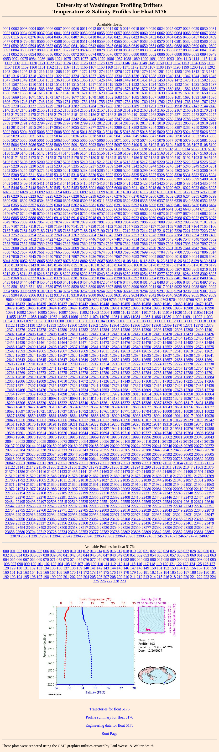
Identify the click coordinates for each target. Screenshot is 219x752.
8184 (32, 269)
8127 (186, 261)
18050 (188, 394)
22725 (136, 506)
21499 (188, 472)
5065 (75, 140)
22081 (157, 489)
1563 (23, 89)
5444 (212, 183)
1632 (152, 93)
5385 (101, 179)
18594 (115, 407)
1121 (41, 63)
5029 (15, 136)
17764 (10, 394)
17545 (94, 390)
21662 (94, 476)
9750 (87, 300)
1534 (187, 84)
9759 (138, 300)
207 (106, 577)
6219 (6, 196)
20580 (146, 454)
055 (159, 555)
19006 (167, 416)
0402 (41, 37)
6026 (6, 192)
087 (159, 559)
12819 (31, 377)
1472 (178, 80)
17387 (136, 386)
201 (66, 577)
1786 (109, 106)
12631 (104, 355)
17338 (83, 386)
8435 (6, 282)
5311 (32, 175)
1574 (118, 89)
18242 (177, 398)
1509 (23, 84)
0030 (204, 29)
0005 (41, 29)
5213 (109, 162)
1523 (144, 84)
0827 (92, 50)
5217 (144, 162)
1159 (24, 67)
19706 (115, 433)
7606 (58, 248)
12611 (104, 351)
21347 (188, 467)
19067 (73, 420)
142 (99, 568)
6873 (161, 213)
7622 (161, 248)
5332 (195, 175)
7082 (109, 222)
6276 (118, 196)
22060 (115, 489)
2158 (109, 110)
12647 (62, 360)
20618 (10, 459)
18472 (31, 407)
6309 (84, 201)
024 (166, 551)
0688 (178, 46)
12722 (136, 364)
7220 (178, 231)
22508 (52, 502)
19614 (41, 433)
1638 (195, 93)
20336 (73, 450)
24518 (162, 536)
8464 (75, 282)
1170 (117, 67)
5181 (101, 158)
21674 (125, 476)
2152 (58, 110)
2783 (169, 119)
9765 (181, 300)
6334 (135, 201)
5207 (58, 162)
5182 (109, 158)
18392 (167, 403)
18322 (62, 403)
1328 (101, 76)
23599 (188, 527)
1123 (58, 63)
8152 (84, 265)
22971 (115, 515)
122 (179, 564)
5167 (195, 153)
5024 (187, 132)
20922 (62, 463)
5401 (212, 179)
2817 (144, 123)
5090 (66, 145)
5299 (144, 170)
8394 (152, 278)
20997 (157, 463)
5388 (118, 179)
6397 (161, 205)
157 (200, 568)
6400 (169, 205)
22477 (209, 497)
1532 (178, 84)
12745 (83, 368)
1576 (135, 89)
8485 (169, 282)
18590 (104, 407)
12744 (73, 368)
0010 (75, 29)
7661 (41, 252)
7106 (6, 226)
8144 (41, 265)
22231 (146, 493)
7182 (32, 231)
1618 (66, 93)
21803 (31, 480)
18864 (73, 416)
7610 (84, 248)
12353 (51, 325)
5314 (41, 175)
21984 (41, 489)
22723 (115, 506)
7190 (101, 231)
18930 (125, 416)
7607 (66, 248)
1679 (92, 97)
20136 (209, 441)
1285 (178, 72)
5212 (101, 162)
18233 (167, 398)
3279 (109, 127)
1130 (117, 63)
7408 (23, 239)
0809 (41, 50)
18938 (136, 416)
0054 (92, 33)
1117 (8, 63)
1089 (136, 59)
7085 (135, 222)
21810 (52, 480)
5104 (169, 145)
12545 (125, 347)
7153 (118, 226)
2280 (41, 119)
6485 (6, 209)
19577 (198, 429)
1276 (118, 72)
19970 (104, 437)
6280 (152, 196)
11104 (100, 321)
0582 (187, 41)
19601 (20, 433)
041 (66, 555)
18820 (188, 411)
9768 (199, 300)
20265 (188, 446)
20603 (198, 454)
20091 (94, 441)
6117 (152, 192)
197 (39, 577)
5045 (135, 136)
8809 (66, 287)
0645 (109, 46)
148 (139, 568)
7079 (84, 222)
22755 (20, 510)
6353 (212, 201)
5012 (92, 132)
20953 (94, 463)
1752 (75, 102)
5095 (109, 145)
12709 (73, 364)
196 (33, 577)
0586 (204, 41)
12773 (41, 373)
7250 (212, 231)
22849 (177, 510)
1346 (212, 76)
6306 (58, 201)
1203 (6, 72)
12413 (104, 334)
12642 (10, 360)
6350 (195, 201)
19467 (146, 429)
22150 (10, 493)
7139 (58, 226)
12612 (115, 351)
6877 (178, 213)
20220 (125, 446)
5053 (204, 136)
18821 (198, 411)
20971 (125, 463)
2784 (178, 119)
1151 (168, 63)
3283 (144, 127)
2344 (92, 119)
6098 (92, 192)
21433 (62, 472)
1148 (143, 63)
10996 (52, 312)
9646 (169, 295)
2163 (144, 110)
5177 (66, 158)
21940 (177, 484)
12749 (115, 368)
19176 (31, 424)
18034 (177, 394)
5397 (178, 179)
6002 (101, 188)
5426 (169, 183)
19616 (52, 433)
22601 (177, 502)
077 (93, 559)
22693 (62, 506)
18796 (157, 411)
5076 (161, 140)
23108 (125, 519)
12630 (94, 355)
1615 (41, 93)
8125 (169, 261)
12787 (177, 373)
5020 (161, 132)
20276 (10, 450)
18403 (177, 403)
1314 (212, 72)
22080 (146, 489)
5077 (169, 140)
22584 (167, 502)
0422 (126, 37)
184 (166, 572)
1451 (144, 80)
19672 (94, 433)
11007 (105, 312)
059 (186, 555)
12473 (104, 343)
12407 (41, 334)
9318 (75, 295)
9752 (95, 300)
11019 (167, 312)
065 (13, 559)
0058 (126, 33)
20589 (157, 454)
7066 (32, 222)
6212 (204, 192)
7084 (126, 222)
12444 (73, 338)
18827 (10, 416)
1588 (23, 93)
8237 (92, 274)
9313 (58, 295)
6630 (84, 209)
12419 (157, 334)
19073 (94, 420)
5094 (101, 145)
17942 (94, 394)
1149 (151, 63)
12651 (104, 360)
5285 (101, 170)
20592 (167, 454)
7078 (75, 222)
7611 (92, 248)
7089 (161, 222)
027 (186, 551)
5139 (15, 153)
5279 (49, 170)
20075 (62, 441)
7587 (152, 244)
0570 (161, 41)
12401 (209, 330)
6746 (6, 213)
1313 (204, 72)
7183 (41, 231)
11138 (30, 325)
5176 (58, 158)
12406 (31, 334)
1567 (58, 89)
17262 (198, 381)
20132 (177, 441)
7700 (152, 252)
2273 (195, 115)
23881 (25, 536)
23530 (104, 527)
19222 (94, 424)
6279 (144, 196)
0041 (58, 33)
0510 (75, 41)
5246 (169, 166)
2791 (23, 123)
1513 (58, 84)
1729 (15, 102)
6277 (126, 196)
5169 (212, 153)
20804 (188, 459)
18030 (167, 394)
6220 (15, 196)
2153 (66, 110)
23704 (31, 532)
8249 (118, 274)
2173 (15, 115)
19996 (146, 437)
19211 (72, 424)
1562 (15, 89)
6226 (58, 196)
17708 (188, 390)
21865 (209, 480)
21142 (30, 467)
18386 (146, 403)
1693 (195, 97)
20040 (198, 437)
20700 (146, 459)
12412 (94, 334)
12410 (73, 334)
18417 (188, 403)
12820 (41, 377)
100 (33, 564)
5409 (23, 183)
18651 (177, 407)
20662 (115, 459)
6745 (212, 209)
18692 (10, 411)
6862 (144, 213)
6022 (187, 188)
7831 (6, 256)
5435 (204, 183)
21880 (52, 484)
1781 (66, 106)
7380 (161, 235)
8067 (58, 261)
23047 (209, 515)
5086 (32, 145)
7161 (186, 226)
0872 (75, 54)
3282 (135, 127)
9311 (40, 295)
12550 (146, 347)
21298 (146, 467)
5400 (204, 179)
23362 (73, 523)
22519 (73, 502)
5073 (135, 140)
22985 (157, 515)
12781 (115, 373)
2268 (152, 115)
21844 (157, 480)
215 (159, 577)
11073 (83, 317)
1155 (202, 63)
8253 (135, 274)
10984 (146, 308)
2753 (135, 119)
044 (86, 555)
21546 (52, 476)
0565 (118, 41)
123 (185, 564)
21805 (41, 480)
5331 (187, 175)
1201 (202, 67)
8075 (67, 261)
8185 (41, 269)
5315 (49, 175)
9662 (18, 300)
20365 (125, 450)
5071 (118, 140)
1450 (135, 80)
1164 (67, 67)
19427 (104, 429)
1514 (66, 84)
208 (113, 577)
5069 (109, 140)
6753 (66, 213)
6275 (109, 196)
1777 (32, 106)
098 (20, 564)
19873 (31, 437)
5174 (41, 158)
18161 (125, 398)
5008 (58, 132)
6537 (41, 209)
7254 (32, 235)
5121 (83, 149)
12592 (10, 351)
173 (93, 572)
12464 (62, 343)
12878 (146, 377)
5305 (195, 170)
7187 (75, 231)
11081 (114, 317)
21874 (20, 484)
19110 (157, 420)
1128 (100, 63)
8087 (101, 261)
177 (119, 572)
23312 (20, 523)
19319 (167, 424)
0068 (212, 33)
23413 (115, 523)
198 (46, 577)
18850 (31, 416)
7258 (49, 235)
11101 (69, 321)
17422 (167, 386)
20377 (136, 450)
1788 (126, 106)
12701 (31, 364)
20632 (73, 459)
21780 (10, 480)
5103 (161, 145)
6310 (92, 201)
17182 (167, 381)
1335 (126, 76)
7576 (109, 244)
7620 (152, 248)
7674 (101, 252)
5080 (195, 140)
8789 (49, 287)
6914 (58, 218)
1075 (67, 59)
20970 (115, 463)
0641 (75, 46)
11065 (63, 317)
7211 (118, 231)
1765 (187, 102)
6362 (75, 205)
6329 (126, 201)
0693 (6, 50)
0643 (92, 46)
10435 (41, 304)
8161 (92, 265)
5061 (41, 140)
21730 (177, 476)
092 (193, 559)
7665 (58, 252)
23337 (41, 523)
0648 (126, 46)
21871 (10, 484)
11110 (151, 321)
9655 (195, 295)
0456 (187, 37)
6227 (66, 196)
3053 (58, 127)
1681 (101, 97)
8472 (101, 282)
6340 (187, 201)
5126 (126, 149)
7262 (75, 235)
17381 (125, 386)
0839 (187, 50)
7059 (23, 222)
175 (106, 572)
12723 (146, 364)
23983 (130, 536)
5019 (152, 132)
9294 (178, 291)
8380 (66, 278)
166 (46, 572)
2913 (15, 127)
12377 (31, 330)
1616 (49, 93)
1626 (126, 93)
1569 (75, 89)
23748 (73, 532)
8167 (144, 265)
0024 (161, 29)
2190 (126, 115)
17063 (73, 381)
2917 (49, 127)
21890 (83, 484)
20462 (167, 450)
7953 (101, 256)
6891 (49, 218)
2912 (6, 127)
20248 (177, 446)
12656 (157, 360)
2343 (84, 119)
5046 (144, 136)
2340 (58, 119)
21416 (41, 472)
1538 (6, 89)
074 (73, 559)
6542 (49, 209)
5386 (109, 179)
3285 (161, 127)
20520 (209, 450)
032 (6, 555)
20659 (104, 459)
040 (59, 555)
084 (139, 559)
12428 (10, 338)
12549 (136, 347)
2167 (178, 110)
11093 (208, 317)
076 (86, 559)
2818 (152, 123)
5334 (212, 175)
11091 (187, 317)
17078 (94, 381)
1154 (193, 63)
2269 (161, 115)
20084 (83, 441)
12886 (20, 381)
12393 (157, 330)
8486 (178, 282)
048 (113, 555)
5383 (84, 179)
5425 (161, 183)
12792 (10, 377)
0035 (32, 33)
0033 (15, 33)
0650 (144, 46)
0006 (49, 29)
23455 (177, 523)
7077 (66, 222)
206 (99, 577)
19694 (104, 433)
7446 (92, 239)
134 (46, 568)
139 (79, 568)
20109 (136, 441)
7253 (23, 235)
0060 (144, 33)
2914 (23, 127)
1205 (23, 72)
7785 (187, 252)
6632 (101, 209)
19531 (177, 429)
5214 (118, 162)
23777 (94, 532)
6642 (178, 209)
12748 (104, 368)
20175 (83, 446)
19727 (146, 433)
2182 (84, 115)
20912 (41, 463)
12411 (83, 334)
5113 (23, 149)
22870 (198, 510)
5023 (178, 132)
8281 (178, 274)
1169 (109, 67)
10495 (62, 308)
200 (59, 577)
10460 (157, 304)
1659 (204, 93)
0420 (109, 37)
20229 (146, 446)
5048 (161, 136)
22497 (41, 502)
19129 (188, 420)
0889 (187, 54)
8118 (143, 261)
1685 (135, 97)
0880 (135, 54)
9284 (144, 291)
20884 (31, 463)
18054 (198, 394)
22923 (41, 515)
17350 (104, 386)
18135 (114, 398)
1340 (169, 76)
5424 (152, 183)
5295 (126, 170)
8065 (41, 261)
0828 (101, 50)
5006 (41, 132)
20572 (115, 454)
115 (133, 564)
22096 (188, 489)
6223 (32, 196)
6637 (135, 209)
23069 (62, 519)
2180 (66, 115)
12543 (115, 347)
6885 (15, 218)
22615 (188, 502)
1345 (204, 76)
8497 (204, 282)
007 (53, 551)
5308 (6, 175)
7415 (41, 239)
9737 (61, 300)
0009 (66, 29)
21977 (31, 489)
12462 (52, 343)
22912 (20, 515)
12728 (188, 364)
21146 (41, 467)
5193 (195, 158)
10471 (209, 304)
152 (166, 568)
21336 (177, 467)
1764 (178, 102)
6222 (23, 196)
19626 (62, 433)
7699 (144, 252)
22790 (94, 510)
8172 (161, 265)
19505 (157, 429)
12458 (10, 343)
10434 (31, 304)
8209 (195, 269)
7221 (187, 231)
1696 (6, 102)
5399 (195, 179)
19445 (136, 429)
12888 (31, 381)
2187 (101, 115)
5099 (126, 145)
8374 (41, 278)
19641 (73, 433)
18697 (20, 411)
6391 (118, 205)
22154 (20, 493)
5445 (6, 188)
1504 (6, 84)
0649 (135, 46)
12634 (136, 355)
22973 (136, 515)
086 (153, 559)
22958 (94, 515)
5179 (84, 158)
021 (146, 551)
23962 (109, 536)
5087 (41, 145)
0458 (204, 37)
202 (73, 577)
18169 (135, 398)
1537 (212, 84)
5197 (15, 162)
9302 (212, 291)
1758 (126, 102)
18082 (41, 398)
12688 (198, 360)
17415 (157, 386)
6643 (187, 209)
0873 (84, 54)
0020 (152, 29)
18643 (167, 407)
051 (133, 555)
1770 (15, 106)
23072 (83, 519)
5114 (32, 149)
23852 (177, 532)
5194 (204, 158)
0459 (212, 37)
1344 (195, 76)
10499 (83, 308)
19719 (136, 433)
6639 (152, 209)
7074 (58, 222)
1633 (161, 93)
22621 (198, 502)
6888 (32, 218)
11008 (115, 312)
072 (59, 559)
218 (173, 577)
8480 (135, 282)
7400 (212, 235)
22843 (167, 510)
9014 (152, 287)
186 (179, 572)
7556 (15, 244)
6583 (58, 209)
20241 (157, 446)
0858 (66, 54)
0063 (169, 33)
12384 (104, 330)
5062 (49, 140)
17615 (157, 390)
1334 (118, 76)
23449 (157, 523)
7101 (204, 222)
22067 (136, 489)
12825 (94, 377)
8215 (32, 274)
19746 (167, 433)
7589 (161, 244)
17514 (62, 390)
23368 (83, 523)
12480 (167, 343)
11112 (171, 321)
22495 (20, 502)
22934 (52, 515)
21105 (198, 463)
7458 (101, 239)
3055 (75, 127)
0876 (109, 54)
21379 (10, 472)
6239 (92, 196)
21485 (146, 472)
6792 (109, 213)
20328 (41, 450)
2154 (75, 110)
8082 (84, 261)
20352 (94, 450)
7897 (75, 256)
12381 (73, 330)
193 (13, 577)
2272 (187, 115)
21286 (114, 467)
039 (53, 555)
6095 (67, 192)
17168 (146, 381)
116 (139, 564)
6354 (6, 205)
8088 (110, 261)
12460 (31, 343)
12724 (157, 364)
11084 (135, 317)
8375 (49, 278)
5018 (144, 132)
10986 (167, 308)
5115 (40, 149)
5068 (101, 140)
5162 (152, 153)
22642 (10, 506)
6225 (49, 196)
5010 (75, 132)
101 (40, 564)
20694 (136, 459)
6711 (204, 209)
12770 (31, 373)
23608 (198, 527)
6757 (101, 213)
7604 (41, 248)
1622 (92, 93)
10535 (94, 308)
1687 (152, 97)
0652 (161, 46)
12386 (125, 330)
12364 (114, 325)
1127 (92, 63)
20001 (157, 437)
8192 (66, 269)
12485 (10, 347)
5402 (6, 183)
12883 (198, 377)
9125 (49, 291)
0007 (58, 29)
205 (93, 577)
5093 (92, 145)
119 (159, 564)
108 (87, 564)
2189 (118, 115)
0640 (66, 46)
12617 (167, 351)
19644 (83, 433)
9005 (144, 287)
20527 (20, 454)
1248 (49, 72)
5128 (143, 149)
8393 (144, 278)
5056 (6, 140)
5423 (144, 183)
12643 (20, 360)
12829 (136, 377)
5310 (23, 175)
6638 (144, 209)
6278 (135, 196)
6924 (144, 218)
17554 (115, 390)
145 (119, 568)
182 (153, 572)
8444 (23, 282)
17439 (209, 386)
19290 (125, 424)
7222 (195, 231)
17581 (125, 390)
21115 (209, 463)
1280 (152, 72)
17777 (20, 394)
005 (39, 551)
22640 (209, 502)
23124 (136, 519)
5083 (6, 145)
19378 (41, 429)
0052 (75, 33)
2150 (41, 110)
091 (186, 559)
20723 (167, 459)
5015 (118, 132)
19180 (41, 424)
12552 (167, 347)
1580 (169, 89)
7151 (100, 226)
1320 (41, 76)
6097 (84, 192)
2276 (6, 119)
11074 (94, 317)
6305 (49, 201)
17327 (62, 386)
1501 (195, 80)
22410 (136, 497)
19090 (125, 420)
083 (133, 559)
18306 (20, 403)
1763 (169, 102)
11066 (73, 317)
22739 (167, 506)
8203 (144, 269)
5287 (109, 170)
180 (139, 572)
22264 (10, 497)
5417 (92, 183)
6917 (84, 218)
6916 (75, 218)
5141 (32, 153)
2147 (15, 110)
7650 (6, 252)
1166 (84, 67)
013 (93, 551)
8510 (23, 287)
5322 (109, 175)
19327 (177, 424)
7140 (66, 226)
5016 (126, 132)
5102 (152, 145)
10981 (115, 308)
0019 (144, 29)
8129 (195, 261)
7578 (118, 244)
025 (173, 551)
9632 (126, 295)
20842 (10, 463)
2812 (101, 123)
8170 (152, 265)
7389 (187, 235)
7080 (92, 222)
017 (119, 551)
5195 (212, 158)
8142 (23, 265)
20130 (167, 441)
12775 (62, 373)
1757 (118, 102)
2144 (204, 106)
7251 (6, 235)
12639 (188, 355)
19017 (188, 416)
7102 (212, 222)
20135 (198, 441)
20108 (125, 441)
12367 (146, 325)
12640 (198, 355)
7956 (109, 256)
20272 (209, 446)
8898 (118, 287)
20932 (83, 463)
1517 (92, 84)
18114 (104, 398)
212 (139, 577)
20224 (136, 446)
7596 (195, 244)
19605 (31, 433)
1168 (100, 67)
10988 (188, 308)
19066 (62, 420)
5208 (66, 162)
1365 (75, 80)
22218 (125, 493)
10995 (42, 312)
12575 (209, 347)
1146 (126, 63)
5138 (6, 153)
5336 (6, 179)
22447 (177, 497)
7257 (41, 235)
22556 (136, 502)
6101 (110, 192)
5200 (41, 162)
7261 (66, 235)
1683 (118, 97)
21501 (198, 472)
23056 (41, 519)
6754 (75, 213)
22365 (94, 497)
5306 (204, 170)
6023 (195, 188)
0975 (24, 59)
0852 (15, 54)
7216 (161, 231)
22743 (188, 506)
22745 (198, 506)
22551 (104, 502)
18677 (209, 407)
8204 (152, 269)
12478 (146, 343)
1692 (187, 97)
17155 (136, 381)
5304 (187, 170)
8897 (109, 287)
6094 (58, 192)
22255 (198, 493)
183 (159, 572)
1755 (101, 102)
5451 (58, 188)
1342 (187, 76)
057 (173, 555)
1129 (109, 63)
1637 (187, 93)
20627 (52, 459)
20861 (20, 463)
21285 (104, 467)
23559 (136, 527)
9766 (190, 300)
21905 (125, 484)
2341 (66, 119)
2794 (41, 123)
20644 (94, 459)
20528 (31, 454)
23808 (136, 532)
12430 (31, 338)
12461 (41, 343)
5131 (160, 149)
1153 (185, 63)
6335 (144, 201)
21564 (62, 476)
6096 (75, 192)
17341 (94, 386)
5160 (135, 153)
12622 (10, 355)
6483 (204, 205)
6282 (169, 196)
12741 (52, 368)
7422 (49, 239)
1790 (144, 106)
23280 (209, 519)
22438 (146, 497)
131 (26, 568)
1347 (6, 80)
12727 (177, 364)
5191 (178, 158)
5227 (6, 166)
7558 (32, 244)
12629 (83, 355)
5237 (92, 166)
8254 (144, 274)
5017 (135, 132)
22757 (31, 510)
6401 (178, 205)
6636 (126, 209)
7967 (118, 256)
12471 (83, 343)
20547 (73, 454)
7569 (84, 244)
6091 (32, 192)
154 (179, 568)
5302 (169, 170)
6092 (41, 192)
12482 (188, 343)
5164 (169, 153)
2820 (169, 123)
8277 (161, 274)
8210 (204, 269)
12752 (146, 368)
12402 (10, 334)
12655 (146, 360)
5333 (204, 175)
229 (123, 581)
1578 (152, 89)
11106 (120, 321)
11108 (141, 321)
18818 (177, 411)
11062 (42, 317)
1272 (84, 72)
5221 (169, 162)
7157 (152, 226)
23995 (141, 536)
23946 (88, 536)
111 (107, 564)
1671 (32, 97)
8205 (161, 269)
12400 (198, 330)
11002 (84, 312)
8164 (118, 265)
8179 (212, 265)
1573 (109, 89)
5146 (75, 153)
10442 (83, 304)
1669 (15, 97)
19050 (20, 420)
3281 (126, 127)
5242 (135, 166)
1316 (15, 76)
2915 (32, 127)
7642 (195, 248)
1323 (66, 76)
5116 (49, 149)
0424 (144, 37)
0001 (6, 29)
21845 (167, 480)
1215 (32, 72)
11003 (94, 312)
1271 (75, 72)
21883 (62, 484)
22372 (104, 497)
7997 (144, 256)
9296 (187, 291)
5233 (58, 166)
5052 (195, 136)
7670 (84, 252)
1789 (135, 106)
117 (146, 564)
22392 (115, 497)
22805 (115, 510)
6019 (161, 188)
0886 (161, 54)
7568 (75, 244)
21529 (31, 476)
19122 (177, 420)
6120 (169, 192)
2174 (23, 115)
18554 (73, 407)
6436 (195, 205)
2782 (161, 119)
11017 (146, 312)
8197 (101, 269)
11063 (52, 317)
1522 (135, 84)
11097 (28, 321)
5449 (41, 188)
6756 (92, 213)
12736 (31, 368)
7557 (23, 244)
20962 (104, 463)
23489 (31, 527)
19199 (62, 424)
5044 (126, 136)
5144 (58, 153)
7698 (135, 252)
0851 (6, 54)
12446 (94, 338)
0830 (118, 50)
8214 (23, 274)
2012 (187, 106)
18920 (115, 416)
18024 (157, 394)
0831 (126, 50)
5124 (109, 149)
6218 (212, 192)
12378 (41, 330)
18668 (198, 407)
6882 (204, 213)
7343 (101, 235)
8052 (24, 261)
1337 (144, 76)
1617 (58, 93)
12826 (104, 377)
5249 (195, 166)
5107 (195, 145)
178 (126, 572)
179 (133, 572)
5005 (32, 132)
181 (146, 572)
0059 (135, 33)
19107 (146, 420)
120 (165, 564)
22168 (41, 493)
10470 (198, 304)
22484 (10, 502)
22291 (62, 497)
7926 (92, 256)
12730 (209, 364)
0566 (126, 41)
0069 (6, 37)
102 (47, 564)
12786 (167, 373)
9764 (173, 300)
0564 (109, 41)
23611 (209, 527)
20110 (146, 441)
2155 (84, 110)
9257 (84, 291)
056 (166, 555)
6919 (101, 218)
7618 (135, 248)
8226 (75, 274)
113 (119, 564)
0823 (75, 50)
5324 (126, 175)
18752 (83, 411)
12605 (41, 351)
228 (116, 581)
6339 (178, 201)
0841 (204, 50)
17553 (104, 390)
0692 (212, 46)
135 (53, 568)
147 (133, 568)
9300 (195, 291)
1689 (169, 97)
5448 (32, 188)
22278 (41, 497)
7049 (6, 222)
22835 (157, 510)
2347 (118, 119)
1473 (187, 80)
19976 (115, 437)
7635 (178, 248)
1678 (84, 97)
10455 (125, 304)
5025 (195, 132)
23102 (115, 519)
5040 (109, 136)
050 (126, 555)
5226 (212, 162)
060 (193, 555)
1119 (25, 63)
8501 (15, 287)
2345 (101, 119)
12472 (94, 343)
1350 (32, 80)
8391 (126, 278)
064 (6, 559)
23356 (62, 523)
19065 (52, 420)
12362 (93, 325)
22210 (104, 493)
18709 (31, 411)
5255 (23, 170)
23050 (20, 519)
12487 (20, 347)
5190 (169, 158)
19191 (52, 424)
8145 (49, 265)
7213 (135, 231)
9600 (92, 295)
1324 (75, 76)
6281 (161, 196)
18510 (52, 407)
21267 (83, 467)
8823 (84, 287)
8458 (58, 282)
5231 (41, 166)
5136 (203, 149)
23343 (52, 523)
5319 (84, 175)
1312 (195, 72)
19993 (136, 437)
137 (66, 568)
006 (46, 551)
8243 (101, 274)
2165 (161, 110)
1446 (109, 80)
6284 (187, 196)
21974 (20, 489)
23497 (52, 527)
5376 (41, 179)
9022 (178, 287)
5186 (135, 158)
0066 (195, 33)
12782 (125, 373)
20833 (209, 459)
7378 (152, 235)
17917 (73, 394)
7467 (109, 239)
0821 (58, 50)
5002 (6, 132)
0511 (83, 41)
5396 (169, 179)
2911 (212, 123)
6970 (187, 218)
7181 (23, 231)
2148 (23, 110)
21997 (73, 489)
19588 (209, 429)
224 (213, 577)
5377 (49, 179)
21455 (94, 472)
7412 (32, 239)
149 (146, 568)
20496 (198, 450)
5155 (92, 153)
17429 (188, 386)
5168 (204, 153)
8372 (32, 278)
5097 (118, 145)
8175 (187, 265)
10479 (10, 308)
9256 (75, 291)
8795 (58, 287)
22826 (136, 510)
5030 (23, 136)
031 (213, 551)
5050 (178, 136)
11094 (7, 321)
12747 (94, 368)
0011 (83, 29)
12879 (157, 377)
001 (13, 551)
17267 (10, 386)
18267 (188, 398)
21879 (41, 484)
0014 (109, 29)
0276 (32, 37)
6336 (152, 201)
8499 (6, 287)
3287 (178, 127)
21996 (62, 489)
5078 (178, 140)
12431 (41, 338)
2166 (169, 110)
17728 (209, 390)
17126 (104, 381)
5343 (15, 179)
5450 (49, 188)
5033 (49, 136)
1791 (152, 106)
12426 (209, 334)
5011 (83, 132)
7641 (187, 248)
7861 (66, 256)
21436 (73, 472)
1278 (135, 72)
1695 (212, 97)
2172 (6, 115)
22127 (209, 489)
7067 (41, 222)
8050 (15, 261)
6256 (101, 196)
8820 (75, 287)
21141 (20, 467)
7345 (109, 235)
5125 (117, 149)
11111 (161, 321)
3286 (169, 127)
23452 (167, 523)
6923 (135, 218)
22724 (125, 506)
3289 (195, 127)
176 (113, 572)
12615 (146, 351)
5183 (118, 158)
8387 (109, 278)
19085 (115, 420)
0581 (178, 41)
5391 (144, 179)
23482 (10, 527)
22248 (188, 493)
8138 (6, 265)
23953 (99, 536)
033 (13, 555)
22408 (125, 497)
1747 (32, 102)
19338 (188, 424)
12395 (167, 330)
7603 (32, 248)
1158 (16, 67)
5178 (75, 158)
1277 (126, 72)
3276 (84, 127)
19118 (167, 420)
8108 (127, 261)
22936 (62, 515)
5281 (66, 170)
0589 (212, 41)
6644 (195, 209)
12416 (125, 334)
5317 (66, 175)
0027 (178, 29)
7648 (212, 248)
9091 (204, 287)
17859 (31, 394)
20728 (177, 459)
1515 (75, 84)
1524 (152, 84)
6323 (109, 201)
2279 (32, 119)
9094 (6, 291)
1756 (109, 102)
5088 (49, 145)
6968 (178, 218)
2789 (6, 123)
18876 (83, 416)
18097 (62, 398)
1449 (126, 80)
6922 (126, 218)
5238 (101, 166)
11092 (197, 317)
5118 (57, 149)
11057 (21, 317)
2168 (187, 110)
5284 (92, 170)
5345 (23, 179)
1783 (84, 106)
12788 (188, 373)
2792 (32, 123)
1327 (92, 76)
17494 (52, 390)
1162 (50, 67)
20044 (10, 441)
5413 (58, 183)
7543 (169, 239)
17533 (73, 390)
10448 (104, 304)
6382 (101, 205)
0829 (109, 50)
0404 (49, 37)
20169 (73, 446)
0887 (169, 54)
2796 (58, 123)
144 (113, 568)
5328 (161, 175)
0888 (178, 54)
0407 (75, 37)
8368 (15, 278)
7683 (118, 252)
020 (139, 551)
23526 (94, 527)
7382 (169, 235)
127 (212, 564)
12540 (83, 347)
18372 (125, 403)
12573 (198, 347)
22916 (31, 515)
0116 (15, 37)
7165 (204, 226)
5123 (100, 149)
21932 (157, 484)
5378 (58, 179)
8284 (187, 274)
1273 (92, 72)
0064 (178, 33)
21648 (83, 476)
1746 (23, 102)
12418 (146, 334)
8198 (109, 269)
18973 (146, 416)
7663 (49, 252)
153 (173, 568)
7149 (83, 226)
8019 (187, 256)
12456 (198, 338)
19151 (10, 424)
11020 (177, 312)
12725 (167, 364)
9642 (152, 295)
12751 (136, 368)
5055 (212, 136)
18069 (20, 398)
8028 (204, 256)
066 (19, 559)
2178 (49, 115)
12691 (209, 360)
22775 (73, 510)
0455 (178, 37)
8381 (75, 278)
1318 (32, 76)
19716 (125, 433)
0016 (126, 29)
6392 (126, 205)
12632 (115, 355)
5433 (187, 183)
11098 (38, 321)
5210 (84, 162)
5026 (204, 132)
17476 (41, 390)
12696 (10, 364)
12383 (94, 330)
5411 (40, 183)
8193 (75, 269)
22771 (62, 510)
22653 (20, 506)
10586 (104, 308)
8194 (84, 269)
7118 (32, 226)
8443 (15, 282)
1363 (58, 80)
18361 (104, 403)
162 (19, 572)
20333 (62, 450)
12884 (209, 377)
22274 (31, 497)
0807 (32, 50)
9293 (169, 291)
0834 (152, 50)
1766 (195, 102)
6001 (92, 188)
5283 (84, 170)
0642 (84, 46)
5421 (126, 183)
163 (26, 572)
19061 (31, 420)
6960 (152, 218)
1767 (204, 102)
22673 (41, 506)
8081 (75, 261)
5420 (118, 183)
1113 (187, 59)
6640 (161, 209)
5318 (75, 175)
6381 (92, 205)
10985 (157, 308)
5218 (152, 162)
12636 (157, 355)
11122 (10, 325)
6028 (24, 192)
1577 (144, 89)
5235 (75, 166)
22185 (62, 493)
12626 (52, 355)
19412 (94, 429)
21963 (209, 484)
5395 (161, 179)
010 (73, 551)
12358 (62, 325)
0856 (49, 54)
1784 (92, 106)
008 (59, 551)
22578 (157, 502)
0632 (49, 46)
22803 (104, 510)
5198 (23, 162)
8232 (84, 274)
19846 (20, 437)
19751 (177, 433)
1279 (144, 72)
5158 (118, 153)
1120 (33, 63)
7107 (15, 226)
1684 (126, 97)
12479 (157, 343)
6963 (161, 218)
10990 (209, 308)
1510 (32, 84)
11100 (59, 321)
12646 (52, 360)
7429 (75, 239)
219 (179, 577)
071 (53, 559)
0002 (15, 29)
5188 (152, 158)
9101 (41, 291)
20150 (52, 446)
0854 (32, 54)
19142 (209, 420)
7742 (169, 252)
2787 (204, 119)
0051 (66, 33)
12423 (188, 334)
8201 (135, 269)
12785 (157, 373)
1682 (109, 97)
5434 (195, 183)
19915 (73, 437)
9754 (104, 300)
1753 (84, 102)
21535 (41, 476)
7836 (15, 256)
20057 (31, 441)
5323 (118, 175)
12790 (198, 373)
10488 (31, 308)
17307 (31, 386)
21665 (104, 476)
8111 (135, 261)
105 (67, 564)
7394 (195, 235)
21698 (157, 476)
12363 (104, 325)
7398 (204, 235)
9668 (35, 300)
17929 (83, 394)
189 (200, 572)
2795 (49, 123)
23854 (188, 532)
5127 (134, 149)
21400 (31, 472)
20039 (188, 437)
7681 (109, 252)
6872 (152, 213)
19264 (104, 424)
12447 (104, 338)
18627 (146, 407)
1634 (169, 93)
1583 (195, 89)
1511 (40, 84)
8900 (135, 287)
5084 (15, 145)
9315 (66, 295)
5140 (23, 153)
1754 (92, 102)
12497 (62, 347)
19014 (177, 416)
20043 (209, 437)
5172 (23, 158)
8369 (23, 278)
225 (96, 581)
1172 (134, 67)
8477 (126, 282)
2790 (15, 123)
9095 (15, 291)
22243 (177, 493)
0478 (15, 41)
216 (166, 577)
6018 (152, 188)
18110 (94, 398)
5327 (152, 175)
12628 (73, 355)
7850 (49, 256)
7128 (40, 226)
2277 (15, 119)
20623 (41, 459)
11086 (156, 317)
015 (106, 551)
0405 (58, 37)
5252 (6, 170)
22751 (209, 506)
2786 (195, 119)
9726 (53, 300)
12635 (146, 355)
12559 (188, 347)
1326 (84, 76)
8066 (49, 261)
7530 (152, 239)
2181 (75, 115)
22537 (94, 502)
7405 (15, 239)
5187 (144, 158)
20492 (188, 450)
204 (86, 577)
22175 (52, 493)
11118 (201, 321)
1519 (109, 84)
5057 (15, 140)
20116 (156, 441)
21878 (31, 484)
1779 (49, 106)
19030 (209, 416)
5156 (101, 153)
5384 (92, 179)
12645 (41, 360)
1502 (204, 80)
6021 (178, 188)
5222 (178, 162)
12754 (157, 368)
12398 (188, 330)
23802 (125, 532)
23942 (67, 536)
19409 (83, 429)
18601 (125, 407)
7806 (204, 252)
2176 (41, 115)
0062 (161, 33)
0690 (195, 46)
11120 (211, 321)
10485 (20, 308)
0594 (32, 46)
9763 (164, 300)
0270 (23, 37)
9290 (152, 291)
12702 (41, 364)
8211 (212, 269)
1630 (135, 93)
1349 (23, 80)
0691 (204, 46)
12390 (146, 330)
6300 (6, 201)
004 (33, 551)
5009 (66, 132)
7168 (15, 231)
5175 (49, 158)
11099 (49, 321)
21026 (167, 463)
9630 (109, 295)
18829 (20, 416)
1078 (93, 59)
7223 (204, 231)
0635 (58, 46)
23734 (62, 532)
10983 (136, 308)
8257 (152, 274)
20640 (83, 459)
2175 (32, 115)
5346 (32, 179)
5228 (15, 166)
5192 (187, 158)
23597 (177, 527)
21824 (94, 480)
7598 (212, 244)
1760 (144, 102)
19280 (115, 424)
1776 (23, 106)
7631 (169, 248)
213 (146, 577)
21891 (94, 484)
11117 (191, 321)
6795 (135, 213)
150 (153, 568)
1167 (92, 67)
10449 (115, 304)
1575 (126, 89)
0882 (152, 54)
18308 (31, 403)
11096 (17, 321)
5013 (101, 132)
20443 (157, 450)
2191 (135, 115)
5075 (152, 140)
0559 (101, 41)
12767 (209, 368)
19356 (10, 429)
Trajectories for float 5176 (109, 709)
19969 (94, 437)
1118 (16, 63)
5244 (152, 166)
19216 (83, 424)
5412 (49, 183)
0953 (7, 59)
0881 (144, 54)
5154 (84, 153)
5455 (84, 188)
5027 (212, 132)
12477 (136, 343)
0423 (135, 37)
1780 (58, 106)
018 (126, 551)
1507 (15, 84)
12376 (20, 330)
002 (19, 551)
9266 (118, 291)
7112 (23, 226)
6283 (178, 196)
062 (206, 555)
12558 (177, 347)
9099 (32, 291)
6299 (212, 196)
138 (73, 568)
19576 (188, 429)
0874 (92, 54)
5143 (49, 153)
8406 (187, 278)
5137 (212, 149)
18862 (62, 416)
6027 (15, 192)
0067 (204, 33)
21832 (115, 480)
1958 (178, 106)
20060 (52, 441)
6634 (118, 209)
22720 (104, 506)
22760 (41, 510)
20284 (20, 450)
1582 (187, 89)
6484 (212, 205)
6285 (195, 196)
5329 (169, 175)
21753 (198, 476)
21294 (135, 467)
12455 (188, 338)
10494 (52, 308)
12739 (41, 368)
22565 (146, 502)
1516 (84, 84)
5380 (66, 179)
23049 (10, 519)
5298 (135, 170)
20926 (73, 463)
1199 (185, 67)
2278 (23, 119)
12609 (83, 351)
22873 (209, 510)
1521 (126, 84)
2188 (109, 115)
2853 (187, 123)
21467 (115, 472)
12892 (52, 381)
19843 (10, 437)
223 (206, 577)
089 (173, 559)
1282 (169, 72)
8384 (101, 278)
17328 (73, 386)
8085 (92, 261)
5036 (75, 136)
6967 (169, 218)
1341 (178, 76)
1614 (32, 93)
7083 (118, 222)
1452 (152, 80)
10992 (21, 312)
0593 (23, 46)
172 (86, 572)
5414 (66, 183)
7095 (187, 222)
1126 (84, 63)
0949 (212, 54)
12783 (136, 373)
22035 (83, 489)
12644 (31, 360)
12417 (136, 334)
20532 (41, 454)
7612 (101, 248)
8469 (92, 282)
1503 (212, 80)
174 (99, 572)
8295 (195, 274)
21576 (73, 476)
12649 (83, 360)
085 (146, 559)
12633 (125, 355)
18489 (41, 407)
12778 (83, 373)
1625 (118, 93)
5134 (186, 149)
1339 (161, 76)
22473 (188, 497)
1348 (15, 80)
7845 (32, 256)
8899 (126, 287)
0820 (49, 50)
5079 (187, 140)
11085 (145, 317)
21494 (177, 472)
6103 (127, 192)
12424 (198, 334)
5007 (49, 132)
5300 (152, 170)
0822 (66, 50)
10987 (177, 308)
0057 (118, 33)
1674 (58, 97)
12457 (209, 338)
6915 (66, 218)
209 (119, 577)
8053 (32, 261)
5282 (75, 170)
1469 (169, 80)
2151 (49, 110)
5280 (58, 170)
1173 (143, 67)
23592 (157, 527)
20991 (146, 463)
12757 (177, 368)
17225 (188, 381)
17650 (167, 390)
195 (26, 577)
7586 (144, 244)
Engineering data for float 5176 (110, 725)
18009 (125, 394)
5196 (6, 162)
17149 (125, 381)
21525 (20, 476)
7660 (32, 252)
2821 (178, 123)
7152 (109, 226)
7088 (152, 222)
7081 (101, 222)
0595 (41, 46)
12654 (136, 360)
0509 (66, 41)
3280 (118, 127)
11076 (104, 317)
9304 (15, 295)
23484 (20, 527)
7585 (135, 244)
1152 (177, 63)
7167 (6, 231)
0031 (212, 29)
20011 (177, 437)
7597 (204, 244)
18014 (146, 394)
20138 (20, 446)
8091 (118, 261)
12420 (167, 334)
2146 (6, 110)
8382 (84, 278)
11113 (181, 321)
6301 (15, 201)
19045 (10, 420)
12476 (125, 343)
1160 (33, 67)
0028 (187, 29)
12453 (167, 338)
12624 (31, 355)
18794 (146, 411)
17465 (10, 390)
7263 (84, 235)
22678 (52, 506)
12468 (73, 343)
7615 (126, 248)
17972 (115, 394)
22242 (167, 493)
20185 (94, 446)
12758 (188, 368)
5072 (126, 140)
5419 (109, 183)
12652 (115, 360)
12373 (209, 325)
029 (200, 551)
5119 (66, 149)
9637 (144, 295)
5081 (204, 140)
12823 (73, 377)
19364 (31, 429)
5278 (41, 170)
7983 (135, 256)
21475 (125, 472)
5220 (161, 162)
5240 (118, 166)
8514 (41, 287)
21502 (209, 472)
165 (39, 572)
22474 (198, 497)
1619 (75, 93)
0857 (58, 54)
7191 (109, 231)
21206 (51, 467)
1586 (6, 93)
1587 (15, 93)
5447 (23, 188)
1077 (84, 59)
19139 (198, 420)
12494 (41, 347)
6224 (41, 196)
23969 (120, 536)
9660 (10, 300)
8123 (161, 261)
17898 (62, 394)
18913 (104, 416)
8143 (32, 265)
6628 (66, 209)
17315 (52, 386)
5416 (84, 183)
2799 (84, 123)
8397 (169, 278)
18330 (73, 403)
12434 (62, 338)
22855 (188, 510)
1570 (84, 89)
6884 (6, 218)
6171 (178, 192)
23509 (62, 527)
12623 (20, 355)
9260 (92, 291)
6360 (58, 205)
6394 (144, 205)
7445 (84, 239)
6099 (101, 192)
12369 (167, 325)
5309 (15, 175)
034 (19, 555)
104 (60, 564)
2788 (212, 119)
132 (33, 568)
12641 (209, 355)
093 (200, 559)
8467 (84, 282)
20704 (157, 459)
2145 (212, 106)
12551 (157, 347)
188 (193, 572)
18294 (209, 398)
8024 (195, 256)
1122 (50, 63)
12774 (52, 373)
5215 (126, 162)
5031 (32, 136)
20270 (198, 446)
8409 (204, 278)
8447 (32, 282)
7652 (15, 252)
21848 (177, 480)
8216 (41, 274)
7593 (169, 244)
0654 (169, 46)
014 (99, 551)
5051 (187, 136)
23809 (146, 532)
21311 (167, 467)
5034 (58, 136)
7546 (178, 239)
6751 (49, 213)
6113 (135, 192)
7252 (15, 235)
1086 (110, 59)
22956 (83, 515)
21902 (115, 484)
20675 (125, 459)
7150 (92, 226)
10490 (41, 308)
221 (193, 577)
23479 (209, 523)
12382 (83, 330)
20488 (177, 450)
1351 (41, 80)
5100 (135, 145)
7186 (66, 231)
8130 (204, 261)
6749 (32, 213)
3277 (92, 127)
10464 (188, 304)
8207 (178, 269)
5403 (15, 183)
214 (153, 577)
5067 (92, 140)
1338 (152, 76)
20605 (209, 454)
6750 (41, 213)
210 (126, 577)
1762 (161, 102)
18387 (157, 403)
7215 (152, 231)
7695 (126, 252)
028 (193, 551)
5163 (161, 153)
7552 (212, 239)
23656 (10, 532)
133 (39, 568)
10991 (11, 312)
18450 (209, 403)
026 (179, 551)
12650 (94, 360)
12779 (94, 373)
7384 (178, 235)
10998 (73, 312)
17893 (52, 394)
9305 (23, 295)
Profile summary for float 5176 (109, 717)
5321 (101, 175)
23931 (46, 536)
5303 (178, 170)
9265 (109, 291)
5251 (212, 166)
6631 (92, 209)
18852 (41, 416)
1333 (109, 76)
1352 (49, 80)
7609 (75, 248)
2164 (152, 110)
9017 (161, 287)
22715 (94, 506)
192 (6, 577)
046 (99, 555)
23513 (73, 527)
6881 (195, 213)
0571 (169, 41)
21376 (209, 467)
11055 (11, 317)
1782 (75, 106)
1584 (204, 89)
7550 (204, 239)
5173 (32, 158)
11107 (131, 321)
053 (146, 555)
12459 (20, 343)
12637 (167, 355)
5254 (15, 170)
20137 (10, 446)
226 (103, 581)
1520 (118, 84)
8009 (169, 256)
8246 (109, 274)
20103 (115, 441)
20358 (115, 450)
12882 (188, 377)
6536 (32, 209)
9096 (23, 291)
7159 (169, 226)
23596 (167, 527)
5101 (144, 145)
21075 (188, 463)
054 (153, 555)
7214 (144, 231)
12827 (115, 377)
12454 (177, 338)
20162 (62, 446)
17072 (83, 381)
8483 (161, 282)
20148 (41, 446)
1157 (8, 67)
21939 (167, 484)
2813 (109, 123)
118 (152, 564)
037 (39, 555)
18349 (94, 403)
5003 (15, 132)
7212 (126, 231)
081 (119, 559)
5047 (152, 136)
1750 (58, 102)
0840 (195, 50)
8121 (152, 261)
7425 (58, 239)
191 (213, 572)
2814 (118, 123)
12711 (83, 364)
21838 (136, 480)
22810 (125, 510)
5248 (187, 166)
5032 (41, 136)
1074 (58, 59)
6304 (41, 201)
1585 (212, 89)
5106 (187, 145)
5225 (204, 162)
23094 (104, 519)
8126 (178, 261)
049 (119, 555)
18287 (198, 398)
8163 (109, 265)
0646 (118, 46)
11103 (90, 321)
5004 (23, 132)
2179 (58, 115)
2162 (135, 110)
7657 (23, 252)
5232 (49, 166)
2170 (204, 110)
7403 (6, 239)
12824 (83, 377)
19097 (136, 420)
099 (27, 564)
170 (73, 572)
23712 (41, 532)
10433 (20, 304)
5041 (118, 136)
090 (179, 559)
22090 (167, 489)
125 (199, 564)
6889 (41, 218)
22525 (83, 502)
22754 (10, 510)
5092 (84, 145)
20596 (177, 454)
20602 (188, 454)
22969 (104, 515)
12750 (125, 368)
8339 (6, 278)
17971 (104, 394)
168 (59, 572)
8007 (161, 256)
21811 (62, 480)
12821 (52, 377)
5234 (66, 166)
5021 (169, 132)
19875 (41, 437)
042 (73, 555)
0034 (23, 33)
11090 (176, 317)
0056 (109, 33)
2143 (195, 106)
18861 (52, 416)
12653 (125, 360)
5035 (66, 136)
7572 (92, 244)
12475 (115, 343)
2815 (126, 123)
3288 (187, 127)
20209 (115, 446)
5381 (75, 179)
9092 (212, 287)
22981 (146, 515)
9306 (32, 295)
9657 (204, 295)
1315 (6, 76)
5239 (109, 166)
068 (33, 559)
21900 (104, 484)
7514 (135, 239)
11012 (125, 312)
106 (73, 564)
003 (26, 551)
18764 (115, 411)
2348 (126, 119)
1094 (178, 59)
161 (13, 572)
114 (126, 564)
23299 (10, 523)
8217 (49, 274)
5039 (101, 136)
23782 (104, 532)
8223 (66, 274)
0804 (15, 50)
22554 (115, 502)
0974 (15, 59)
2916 (41, 127)
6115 (144, 192)
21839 (146, 480)
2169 (195, 110)
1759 (135, 102)
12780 (104, 373)
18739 (73, 411)
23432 (136, 523)
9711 (44, 300)
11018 (156, 312)
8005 (152, 256)
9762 (156, 300)
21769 (209, 476)
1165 (75, 67)
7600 (15, 248)
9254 (66, 291)
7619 (144, 248)
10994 (31, 312)
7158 (161, 226)
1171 (126, 67)
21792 (20, 480)
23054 (31, 519)
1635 (178, 93)
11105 (110, 321)
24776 (193, 536)
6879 (187, 213)
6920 (109, 218)
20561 (94, 454)
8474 (109, 282)
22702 (73, 506)
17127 (115, 381)
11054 (208, 312)
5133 (177, 149)
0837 (178, 50)
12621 (209, 351)
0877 (118, 54)
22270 (20, 497)
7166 (212, 226)
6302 (23, 201)
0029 (195, 29)
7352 (126, 235)
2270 (169, 115)
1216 (41, 72)
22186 (73, 493)
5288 (118, 170)
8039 (212, 256)
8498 (212, 282)
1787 (118, 106)
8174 (178, 265)
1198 (177, 67)
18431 (198, 403)
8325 (212, 274)
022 (153, 551)
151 (159, 568)
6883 (212, 213)
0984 (32, 59)
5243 (144, 166)
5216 (135, 162)
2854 (195, 123)
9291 (161, 291)
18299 (10, 403)
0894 (204, 54)
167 (53, 572)
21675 (136, 476)
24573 (172, 536)
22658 (31, 506)
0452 (152, 37)
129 (13, 568)
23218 (198, 519)
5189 (161, 158)
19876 (52, 437)
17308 (41, 386)
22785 (83, 510)
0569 (152, 41)
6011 (135, 188)
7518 (144, 239)
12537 (73, 347)
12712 (94, 364)
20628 (62, 459)
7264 (92, 235)
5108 (204, 145)
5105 (178, 145)
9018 (169, 287)
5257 (32, 170)
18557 (83, 407)
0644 (101, 46)
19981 (125, 437)
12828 (125, 377)
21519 (10, 476)
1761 (152, 102)
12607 (62, 351)
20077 (73, 441)
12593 (20, 351)
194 (19, 577)
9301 (204, 291)
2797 (66, 123)
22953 (73, 515)
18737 (62, 411)
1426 (101, 80)
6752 (58, 213)
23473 (198, 523)
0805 (23, 50)
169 (66, 572)
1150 (160, 63)
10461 (167, 304)
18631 (157, 407)
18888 (94, 416)
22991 (167, 515)
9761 (147, 300)
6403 (187, 205)
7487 (118, 239)
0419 (101, 37)
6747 (15, 213)
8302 (204, 274)
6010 (126, 188)
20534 (52, 454)
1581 (178, 89)
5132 (169, 149)
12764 (198, 368)
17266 (209, 381)
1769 (6, 106)
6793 (118, 213)
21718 (167, 476)
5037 (84, 136)
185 (173, 572)
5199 (32, 162)
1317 (23, 76)
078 (99, 559)
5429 (178, 183)
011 (79, 551)
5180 (92, 158)
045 (93, 555)
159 (213, 568)
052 (139, 555)
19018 (198, 416)
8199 (118, 269)
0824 (84, 50)
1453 (161, 80)
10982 (125, 308)
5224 (195, 162)
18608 (136, 407)
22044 (94, 489)
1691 (178, 97)
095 (213, 559)
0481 (32, 41)
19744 (157, 433)
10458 (146, 304)
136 (59, 568)
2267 (144, 115)
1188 (160, 67)
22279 (52, 497)
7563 (49, 244)
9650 (178, 295)
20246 (167, 446)
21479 (136, 472)
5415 (75, 183)
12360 (72, 325)
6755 (84, 213)
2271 (178, 115)
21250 (72, 467)
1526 (169, 84)
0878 (126, 54)
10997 (63, 312)
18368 (115, 403)
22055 (104, 489)
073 (66, 559)
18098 (73, 398)
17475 (31, 390)
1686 (144, 97)
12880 (167, 377)
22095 (177, 489)
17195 (177, 381)
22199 (83, 493)
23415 (125, 523)
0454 (169, 37)
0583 (195, 41)
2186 (92, 115)
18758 (94, 411)
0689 (187, 46)
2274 (204, 115)
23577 (146, 527)
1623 (101, 93)
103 (53, 564)
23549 (115, 527)
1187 (151, 67)
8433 (212, 278)
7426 (66, 239)
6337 (161, 201)
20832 (198, 459)
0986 (41, 59)
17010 (62, 381)
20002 (167, 437)
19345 (198, 424)
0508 (58, 41)
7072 (49, 222)
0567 (135, 41)
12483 (198, 343)
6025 (212, 188)
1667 (212, 93)
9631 (118, 295)
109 (93, 564)
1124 (67, 63)
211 (133, 577)
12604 (31, 351)
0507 (49, 41)
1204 (15, 72)
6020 (169, 188)
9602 (101, 295)
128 (6, 568)
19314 (157, 424)
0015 (118, 29)
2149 (32, 110)
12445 (83, 338)
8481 (144, 282)
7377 (144, 235)
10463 (177, 304)
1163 (58, 67)
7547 (187, 239)
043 (79, 555)
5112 (15, 149)
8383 (92, 278)
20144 (31, 446)
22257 (209, 493)
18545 (62, 407)
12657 (167, 360)
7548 (195, 239)
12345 (41, 325)
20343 (83, 450)
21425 (52, 472)
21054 (178, 463)
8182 (15, 269)
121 (172, 564)
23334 (31, 523)
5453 (75, 188)
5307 (212, 170)
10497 (73, 308)
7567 (66, 244)
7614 (118, 248)
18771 (125, 411)
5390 (135, 179)
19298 (136, 424)
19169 (20, 424)
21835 (125, 480)
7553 (6, 244)
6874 (169, 213)
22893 (10, 515)
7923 (84, 256)
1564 (32, 89)
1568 (66, 89)
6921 (118, 218)
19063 (41, 420)
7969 (126, 256)
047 (106, 555)
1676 (66, 97)
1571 (92, 89)
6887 (23, 218)
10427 (208, 300)
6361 (66, 205)
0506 (41, 41)
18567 (94, 407)
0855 (41, 54)
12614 (136, 351)
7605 (49, 248)
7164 (195, 226)
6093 (49, 192)
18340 (83, 403)
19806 (198, 433)
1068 (50, 59)
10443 (94, 304)
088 (166, 559)
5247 (178, 166)
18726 (52, 411)
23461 (188, 523)
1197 (168, 67)
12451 (146, 338)
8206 (169, 269)
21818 (83, 480)
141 (93, 568)
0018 (135, 29)
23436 (146, 523)
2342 (75, 119)
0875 (101, 54)
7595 (187, 244)
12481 (177, 343)
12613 (125, 351)
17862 (41, 394)
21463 (104, 472)
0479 (23, 41)
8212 (6, 274)
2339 (49, 119)
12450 (136, 338)
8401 (178, 278)
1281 (161, 72)
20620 (31, 459)
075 (79, 559)
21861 (198, 480)
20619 (20, 459)
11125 (20, 325)
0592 (15, 46)
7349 (118, 235)
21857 (188, 480)
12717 (125, 364)
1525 (161, 84)
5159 (126, 153)
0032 (6, 33)
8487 (187, 282)
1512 (49, 84)
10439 (73, 304)
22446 (167, 497)
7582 (126, 244)
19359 (20, 429)
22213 (115, 493)
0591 (6, 46)
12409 (62, 334)
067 (26, 559)
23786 (115, 532)
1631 (144, 93)
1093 (170, 59)
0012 (92, 29)
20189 (104, 446)
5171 (15, 158)
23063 (52, 519)
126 (206, 564)
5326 (144, 175)
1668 (6, 97)
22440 (157, 497)
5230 (32, 166)
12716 (115, 364)
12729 (198, 364)
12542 (104, 347)
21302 (156, 467)
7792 (195, 252)
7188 (84, 231)
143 (106, 568)
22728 (146, 506)
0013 (101, 29)
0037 (41, 33)
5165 (178, 153)
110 (100, 564)
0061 (152, 33)
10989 (198, 308)
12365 (125, 325)
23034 (198, 515)
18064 (209, 394)
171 (79, 572)
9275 (135, 291)
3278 (101, 127)
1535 (195, 84)
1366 (84, 80)
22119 (198, 489)
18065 (10, 398)
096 (7, 564)
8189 (58, 269)
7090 (169, 222)
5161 (144, 153)
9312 (49, 295)
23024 (177, 515)
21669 (115, 476)
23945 (78, 536)
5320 (92, 175)
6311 (100, 201)
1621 (84, 93)
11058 (31, 317)
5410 (32, 183)
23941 (57, 536)
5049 (169, 136)
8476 (118, 282)
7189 (92, 231)
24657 (183, 536)
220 (186, 577)
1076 (75, 59)
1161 (41, 67)
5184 (126, 158)
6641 (169, 209)
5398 (187, 179)
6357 (32, 205)
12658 (177, 360)
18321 (52, 403)
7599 (6, 248)
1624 (109, 93)
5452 (66, 188)
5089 (58, 145)
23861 (198, 532)
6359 (49, 205)
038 (46, 555)
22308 (83, 497)
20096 (104, 441)
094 (206, 559)
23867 (209, 532)
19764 (188, 433)
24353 (151, 536)
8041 (6, 261)
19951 (83, 437)
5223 (187, 162)
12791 (209, 373)
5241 (126, 166)
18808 (167, 411)
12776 (73, 373)
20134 (188, 441)
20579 (136, 454)
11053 (198, 312)
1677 (75, 97)
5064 (66, 140)
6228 (75, 196)
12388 (136, 330)
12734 (20, 368)
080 (113, 559)
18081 (31, 398)
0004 (32, 29)
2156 (92, 110)
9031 (187, 287)
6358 (41, 205)
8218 (58, 274)
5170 (6, 158)
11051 (187, 312)
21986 (52, 489)
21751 (188, 476)
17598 (136, 390)
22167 (31, 493)
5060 (32, 140)
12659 (188, 360)
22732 (157, 506)
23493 (41, 527)
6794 (126, 213)
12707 (52, 364)
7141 (75, 226)
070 (46, 559)
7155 (135, 226)
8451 (49, 282)
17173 (157, 381)
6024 (204, 188)
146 (126, 568)
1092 (161, 59)
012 (86, 551)
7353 (135, 235)
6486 (15, 209)
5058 (23, 140)
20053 (20, 441)
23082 (94, 519)
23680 (20, 532)
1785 (101, 106)
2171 (212, 110)
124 (192, 564)
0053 (84, 33)
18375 (136, 403)
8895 (101, 287)
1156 (210, 63)
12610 (94, 351)
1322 (58, 76)
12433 (52, 338)
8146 (58, 265)
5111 (7, 149)
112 (113, 564)
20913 (52, 463)
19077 (104, 420)
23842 (157, 532)
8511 (32, 287)
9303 (6, 295)
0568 (144, 41)
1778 (41, 106)
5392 (152, 179)
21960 (198, 484)
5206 (49, 162)
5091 (75, 145)
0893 (195, 54)
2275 (212, 115)
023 (159, 551)
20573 (125, 454)
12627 (62, 355)
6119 (160, 192)
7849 (41, 256)
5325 (135, 175)
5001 (212, 127)
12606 (52, 351)
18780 (136, 411)
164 (33, 572)
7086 (144, 222)
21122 (10, 467)
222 (200, 577)
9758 (130, 300)
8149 (66, 265)
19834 (209, 433)
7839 (23, 256)
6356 (23, 205)
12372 (198, 325)
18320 (41, 403)
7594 (178, 244)
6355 (15, 205)
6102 (118, 192)
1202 (211, 67)
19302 (146, 424)
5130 (152, 149)
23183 (167, 519)
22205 (94, 493)
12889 (41, 381)
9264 (101, 291)
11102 (79, 321)
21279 (93, 467)
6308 (75, 201)
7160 (178, 226)
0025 (169, 29)
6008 (118, 188)
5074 (144, 140)
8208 (187, 269)
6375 (84, 205)
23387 (94, 523)
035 (26, 555)
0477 (6, 41)
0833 (144, 50)
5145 (66, 153)
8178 (204, 265)
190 (206, 572)
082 (126, 559)
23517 (83, 527)
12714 (104, 364)
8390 (118, 278)
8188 (49, 269)
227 (109, 581)
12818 (20, 377)
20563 (104, 454)
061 (200, 555)
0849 (212, 50)
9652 (187, 295)
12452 (157, 338)
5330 (178, 175)
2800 (92, 123)
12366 (135, 325)
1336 (135, 76)
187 (186, 572)
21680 (146, 476)
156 (193, 568)
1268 (58, 72)
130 (19, 568)
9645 (161, 295)
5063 (58, 140)
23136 (146, 519)
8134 (212, 261)
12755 (167, 368)
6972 (195, 218)
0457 (195, 37)
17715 (198, 390)
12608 (73, 351)
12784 (146, 373)
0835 (161, 50)
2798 (75, 123)
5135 (194, 149)
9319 (84, 295)
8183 (23, 269)
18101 (83, 398)
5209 (75, 162)
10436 (52, 304)
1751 (66, 102)
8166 (135, 265)
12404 (20, 334)
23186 (177, 519)
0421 (118, 37)
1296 (187, 72)
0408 (84, 37)
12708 (62, 364)
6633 (109, 209)
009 (66, 551)
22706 (83, 506)
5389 (126, 179)
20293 (31, 450)
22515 (62, 502)
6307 (66, 201)
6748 (23, 213)
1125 (75, 63)
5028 (6, 136)
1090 (144, 59)
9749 (78, 300)
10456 (136, 304)
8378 (58, 278)
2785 (187, 119)
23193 (188, 519)
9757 (121, 300)
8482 (152, 282)
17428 (177, 386)
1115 (204, 59)
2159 (118, 110)
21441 (83, 472)
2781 (152, 119)
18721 (41, 411)
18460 (10, 407)
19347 (209, 424)
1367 (92, 80)
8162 (101, 265)
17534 (83, 390)
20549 (83, 454)
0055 (101, 33)
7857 (58, 256)
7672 (92, 252)
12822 (62, 377)
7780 (178, 252)
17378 (115, 386)
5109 (212, 145)
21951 (188, 484)
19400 (62, 429)
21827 (104, 480)
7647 (204, 248)
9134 (58, 291)
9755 (113, 300)
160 (6, 572)
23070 (73, 519)
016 (113, 551)
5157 (109, 153)
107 (80, 564)
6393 (135, 205)
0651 (152, 46)
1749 (49, 102)
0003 (23, 29)
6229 (84, 196)
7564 (58, 244)
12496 (52, 347)
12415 (115, 334)
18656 (188, 407)
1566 (49, 89)
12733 (10, 368)
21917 (146, 484)
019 (133, 551)
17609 (146, 390)
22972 (125, 515)
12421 (177, 334)
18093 (52, 398)
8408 (195, 278)
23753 (83, 532)
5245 (161, 166)
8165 (126, 265)
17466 (20, 390)
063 (213, 555)
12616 (157, 351)
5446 (15, 188)
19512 (167, 429)
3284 (152, 127)
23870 (15, 536)
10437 (62, 304)
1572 (101, 89)
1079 (101, 59)
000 (6, 551)
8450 (41, 282)
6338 (169, 201)
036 (33, 555)
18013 (136, 394)
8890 (92, 287)
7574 (101, 244)
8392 (135, 278)
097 (13, 564)
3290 (204, 127)
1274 (101, 72)
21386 (20, 472)
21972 (10, 489)
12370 (177, 325)
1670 (23, 97)
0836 (169, 50)
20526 (10, 454)
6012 (144, 188)
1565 (41, 89)
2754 (144, 119)
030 (206, 551)
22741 (177, 506)
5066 (84, 140)
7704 (161, 252)
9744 (70, 300)
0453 (161, 37)
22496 (31, 502)
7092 (178, 222)
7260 (58, 235)
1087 (118, 59)
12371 (188, 325)
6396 (152, 205)
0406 (66, 37)
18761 (104, 411)
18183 (146, 398)
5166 (187, 153)
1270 (66, 72)
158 (206, 568)
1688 (161, 97)
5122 (91, 149)
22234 (157, 493)
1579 (161, 89)
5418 (101, 183)
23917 (36, 536)
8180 (6, 269)
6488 (23, 209)
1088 (127, 59)
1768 (212, 102)
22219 (136, 493)
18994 (157, 416)
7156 (143, 226)
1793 (161, 106)
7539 (161, 239)
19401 (73, 429)
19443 (125, 429)
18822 (209, 411)
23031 (188, 515)
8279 (169, 274)
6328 (118, 201)
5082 (212, 140)
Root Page (109, 733)
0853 (23, 54)
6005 (109, 188)
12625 (41, 355)
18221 (156, 398)
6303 (32, 201)
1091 (153, 59)
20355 (104, 450)
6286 (204, 196)
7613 (109, 248)
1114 (195, 59)
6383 (109, 205)
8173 (169, 265)
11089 (166, 317)
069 (39, 559)
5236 (84, 166)
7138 (49, 226)
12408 (52, 334)
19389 (52, 429)
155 (186, 568)
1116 (212, 59)
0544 (92, 41)
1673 (49, 97)
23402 (104, 523)
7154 (126, 226)
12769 (20, 373)
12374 (10, 330)
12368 (156, 325)
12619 (188, 351)
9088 (195, 287)
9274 (126, 291)
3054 (66, 127)
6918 (92, 218)
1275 (109, 72)
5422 (135, 183)
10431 (10, 304)
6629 (75, 209)
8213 (15, 274)
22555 (125, 502)
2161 (126, 110)
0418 (92, 37)
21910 (136, 484)
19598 (10, 433)
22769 (52, 510)
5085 (23, 145)
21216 (62, 467)
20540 (62, 454)
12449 (125, 338)
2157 (101, 110)
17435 (198, 386)
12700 (20, 364)
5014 (109, 132)
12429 (20, 338)
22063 (125, 489)
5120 (74, 149)
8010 (178, 256)
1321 (49, 76)
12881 (177, 377)
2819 (161, 123)
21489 (167, 472)
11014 (136, 312)
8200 (126, 269)
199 (53, 577)
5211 (92, 162)
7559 (41, 244)
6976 (212, 218)
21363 (198, 467)
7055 (15, 222)
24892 (204, 536)
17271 (20, 386)
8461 (66, 282)
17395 (146, 386)
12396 (177, 330)
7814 (212, 252)
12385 (115, 330)
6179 (195, 192)
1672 (41, 97)
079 (106, 559)
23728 (52, 532)
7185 (58, 231)
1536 (204, 84)
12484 (209, 343)
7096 (195, 222)
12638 (177, 355)
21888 (73, 484)
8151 (75, 265)
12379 (52, 330)
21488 (157, 472)
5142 (41, 153)
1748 (41, 102)
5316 (58, 175)
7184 (49, 231)
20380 (146, 450)
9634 (135, 295)
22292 (73, 497)
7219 (169, 231)
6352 (204, 201)
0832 (135, 50)
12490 (31, 347)
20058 (41, 441)
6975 (204, 218)
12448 (115, 338)
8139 (15, 265)
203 (79, 577)
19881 (62, 437)
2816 (135, 123)
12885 (10, 381)
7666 (66, 252)
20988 (136, 463)
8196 (92, 269)
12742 (62, 368)
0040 (49, 33)
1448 (118, 80)
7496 (126, 239)
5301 (161, 170)
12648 (73, 360)
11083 (125, 317)
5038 (92, 136)
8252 (126, 274)
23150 (157, 519)
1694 (204, 97)
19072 (83, 420)
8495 (195, 282)
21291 (125, 467)
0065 (187, 33)
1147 (134, 63)
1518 (101, 84)
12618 (177, 351)
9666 (27, 300)
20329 (52, 450)
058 (179, 555)
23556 (125, 527)
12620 (198, 351)
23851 (167, 532)
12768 (10, 373)
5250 (204, 166)
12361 (83, 325)
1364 (66, 80)
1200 (194, 67)
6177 (186, 192)
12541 (94, 347)
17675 (177, 390)
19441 (115, 429)
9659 (212, 295)
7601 (23, 248)
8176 (195, 265)
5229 (23, 166)
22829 (146, 510)
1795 (169, 106)
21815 (73, 480)
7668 (75, 252)
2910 (204, 123)
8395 (161, 278)
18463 (20, 407)
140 (86, 568)
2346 (109, 119)
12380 (62, 330)
